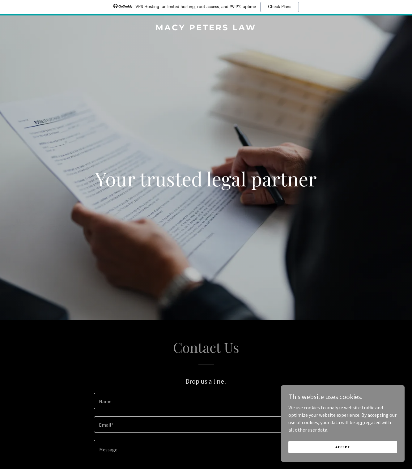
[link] (206, 28)
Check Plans (279, 7)
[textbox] (206, 401)
